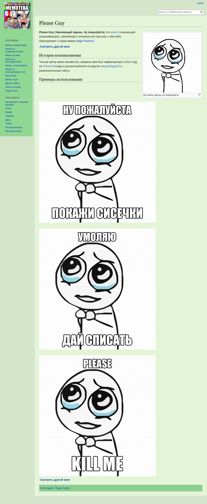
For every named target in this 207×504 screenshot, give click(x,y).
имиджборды (109, 66)
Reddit (8, 112)
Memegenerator (13, 131)
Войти (200, 3)
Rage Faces (62, 488)
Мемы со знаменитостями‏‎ (14, 50)
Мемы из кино (12, 55)
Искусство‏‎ (10, 75)
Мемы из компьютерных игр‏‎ (15, 70)
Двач (8, 120)
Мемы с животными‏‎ (15, 45)
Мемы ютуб (11, 79)
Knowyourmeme (13, 127)
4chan (46, 66)
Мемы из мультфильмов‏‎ (13, 60)
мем (113, 32)
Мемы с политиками (16, 65)
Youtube (9, 116)
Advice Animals (13, 87)
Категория (46, 488)
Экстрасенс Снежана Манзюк (16, 103)
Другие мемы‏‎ (12, 83)
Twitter (8, 123)
